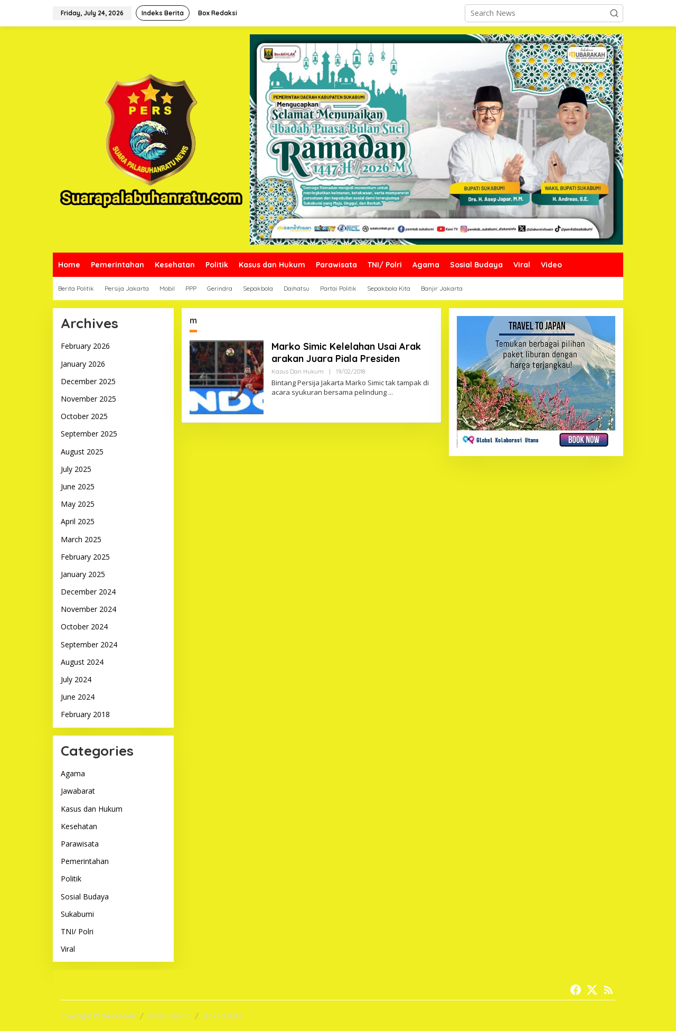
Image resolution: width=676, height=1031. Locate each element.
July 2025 (76, 469)
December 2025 (88, 381)
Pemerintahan (85, 861)
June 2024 (78, 697)
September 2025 (89, 434)
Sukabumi (77, 914)
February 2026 (85, 346)
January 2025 (83, 574)
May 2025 (78, 504)
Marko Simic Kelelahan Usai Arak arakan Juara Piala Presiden (346, 352)
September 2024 (89, 644)
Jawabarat (78, 791)
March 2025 (81, 539)
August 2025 (82, 452)
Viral (68, 949)
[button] (614, 13)
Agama (73, 773)
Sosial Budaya (85, 896)
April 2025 (78, 521)
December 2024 (88, 592)
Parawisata (80, 844)
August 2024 (82, 662)
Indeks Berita (169, 1015)
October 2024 (84, 626)
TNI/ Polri (77, 931)
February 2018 (85, 714)
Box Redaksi (223, 1015)
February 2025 (85, 557)
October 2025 (84, 416)
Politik (71, 879)
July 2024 (76, 679)
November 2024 (88, 609)
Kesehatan (79, 826)
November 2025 (88, 399)
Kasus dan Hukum (92, 809)
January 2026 (83, 364)
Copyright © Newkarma (98, 1015)
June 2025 (78, 486)
